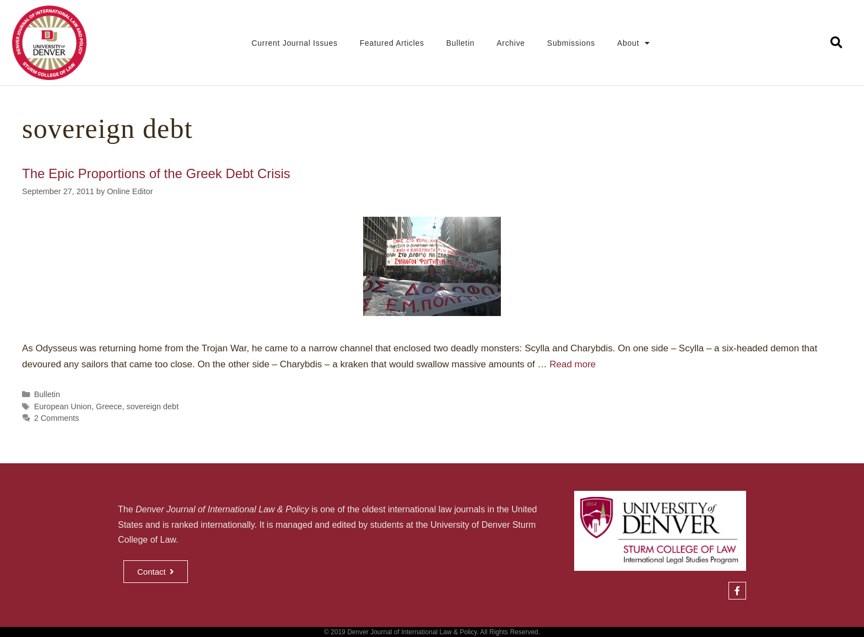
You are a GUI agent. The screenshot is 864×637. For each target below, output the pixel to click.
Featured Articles (392, 43)
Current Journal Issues (295, 43)
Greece (109, 406)
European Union (62, 406)
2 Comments (56, 418)
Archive (510, 43)
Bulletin (460, 43)
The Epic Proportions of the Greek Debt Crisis (156, 173)
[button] (836, 42)
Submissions (571, 43)
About (633, 43)
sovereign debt (152, 406)
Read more (572, 364)
